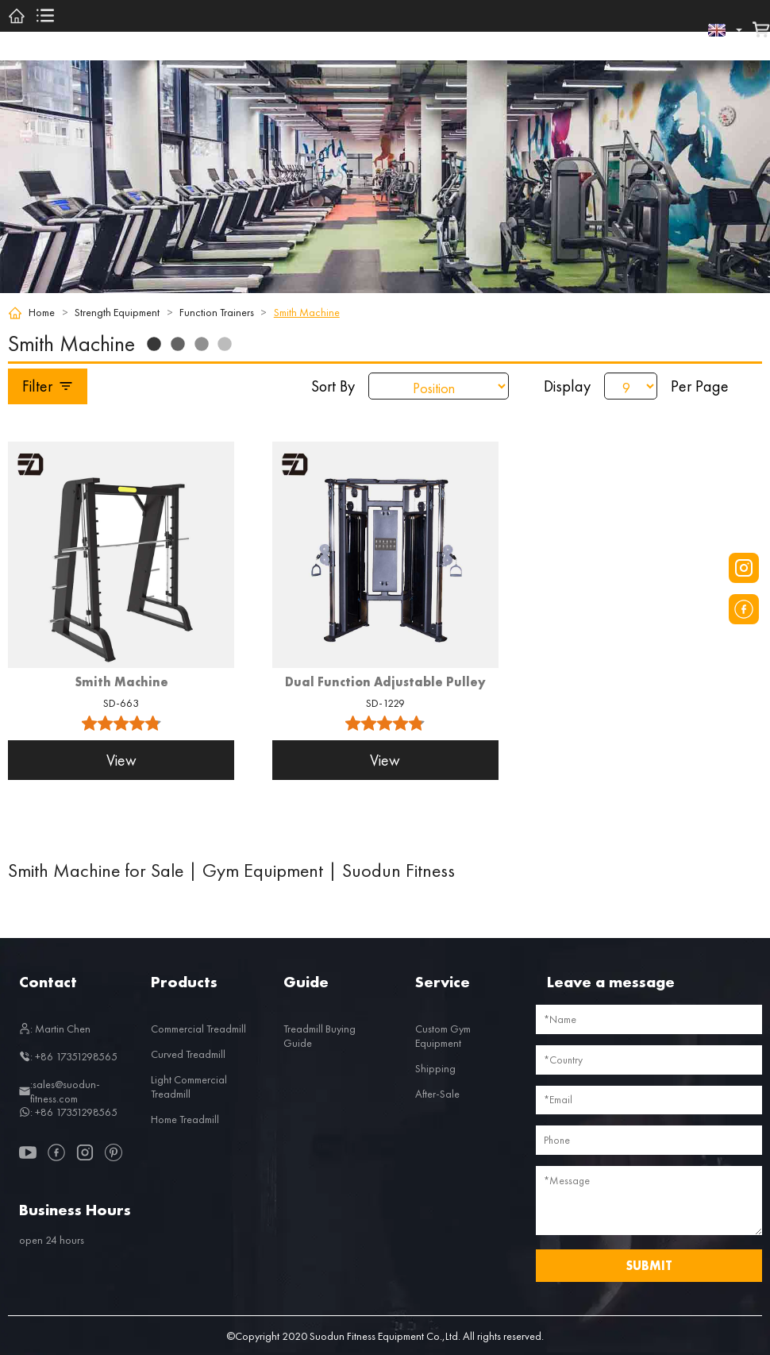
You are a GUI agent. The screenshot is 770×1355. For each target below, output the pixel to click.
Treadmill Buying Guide (319, 1035)
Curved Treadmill (188, 1054)
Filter (48, 386)
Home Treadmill (185, 1119)
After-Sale (437, 1094)
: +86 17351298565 (68, 1056)
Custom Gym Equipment (443, 1035)
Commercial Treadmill (198, 1028)
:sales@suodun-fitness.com (59, 1091)
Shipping (435, 1068)
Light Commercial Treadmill (189, 1086)
